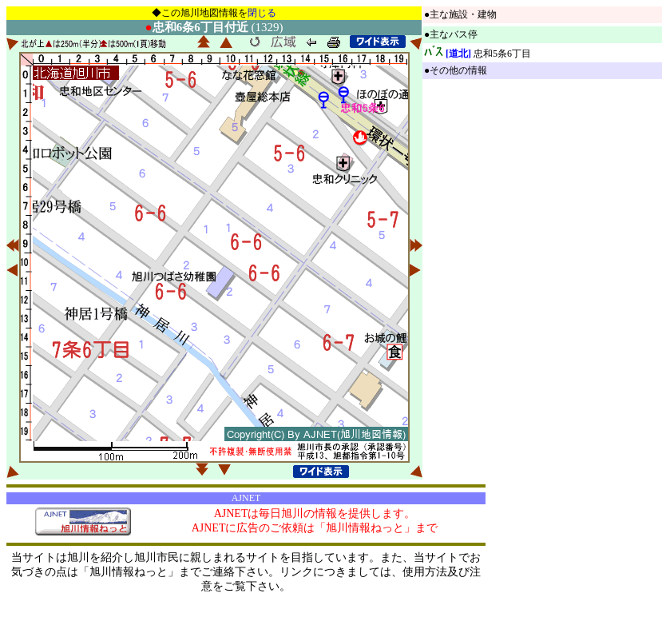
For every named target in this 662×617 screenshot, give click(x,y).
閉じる (262, 12)
